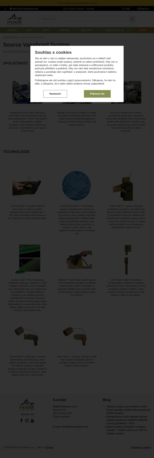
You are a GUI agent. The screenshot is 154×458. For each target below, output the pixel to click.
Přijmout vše (97, 65)
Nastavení (55, 65)
